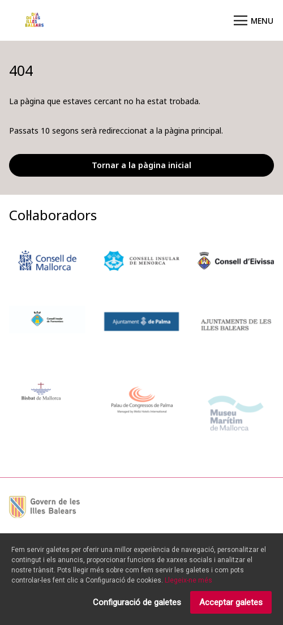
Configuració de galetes (137, 604)
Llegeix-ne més (188, 582)
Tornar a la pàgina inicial (141, 165)
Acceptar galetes (231, 604)
